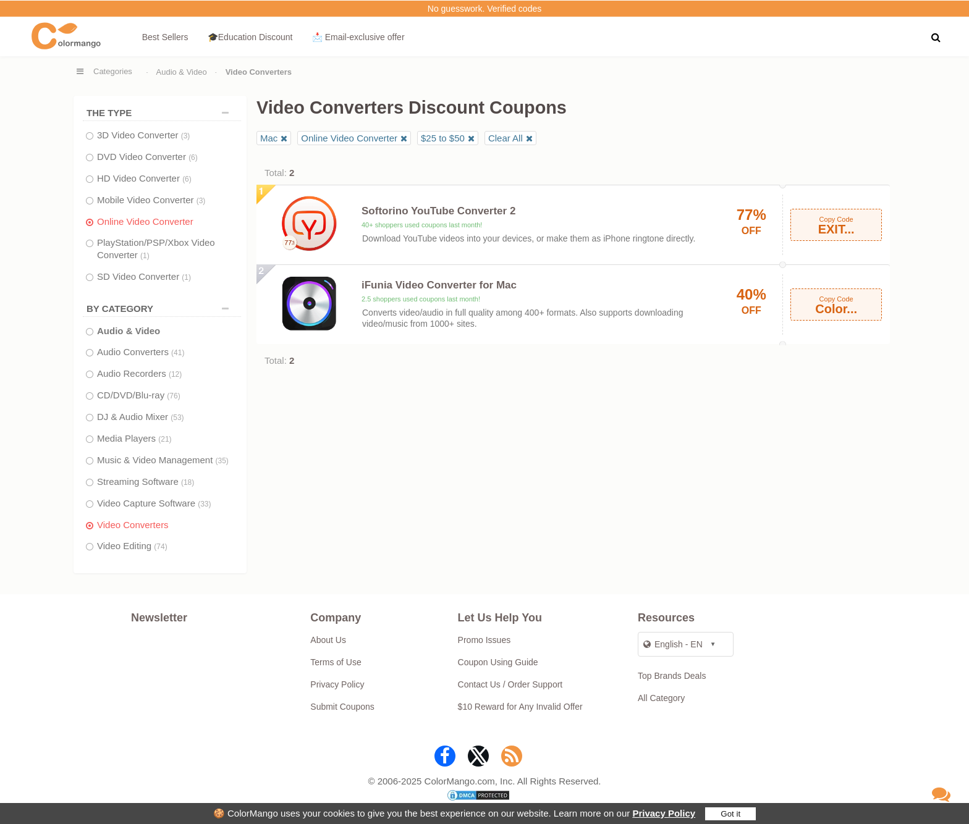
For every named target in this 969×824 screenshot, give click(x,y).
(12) (175, 374)
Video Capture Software (154, 503)
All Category (661, 698)
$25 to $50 (443, 138)
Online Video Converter (145, 221)
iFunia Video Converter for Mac (439, 285)
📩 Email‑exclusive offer (358, 37)
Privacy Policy (663, 813)
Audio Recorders (139, 373)
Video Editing (132, 545)
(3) (185, 136)
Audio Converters (140, 352)
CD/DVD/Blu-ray (138, 395)
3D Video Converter (143, 135)
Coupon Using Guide (498, 662)
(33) (204, 504)
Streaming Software (145, 481)
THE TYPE (161, 112)
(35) (222, 460)
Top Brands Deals (672, 676)
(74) (160, 546)
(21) (164, 439)
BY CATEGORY (161, 308)
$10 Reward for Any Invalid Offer (520, 707)
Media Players (134, 438)
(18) (187, 482)
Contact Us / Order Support (510, 684)
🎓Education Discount (250, 37)
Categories (112, 71)
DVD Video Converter (147, 156)
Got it (730, 813)
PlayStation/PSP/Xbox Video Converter (156, 248)
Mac (268, 138)
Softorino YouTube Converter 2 (438, 211)
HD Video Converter (144, 178)
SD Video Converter (144, 276)
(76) (173, 396)
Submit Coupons (342, 707)
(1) (145, 255)
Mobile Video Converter (151, 200)
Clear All (505, 138)
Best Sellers (165, 37)
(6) (193, 157)
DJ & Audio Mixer (140, 416)
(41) (177, 352)
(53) (177, 417)
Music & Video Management (163, 460)
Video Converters (133, 524)
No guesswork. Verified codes (484, 9)
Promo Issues (484, 640)
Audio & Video (181, 72)
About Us (328, 640)
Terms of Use (335, 662)
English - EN (673, 644)
